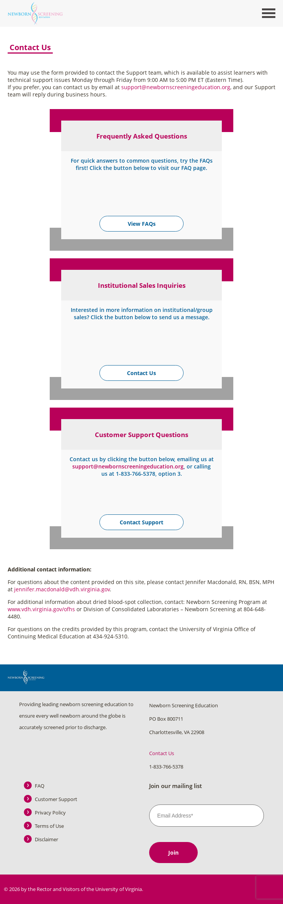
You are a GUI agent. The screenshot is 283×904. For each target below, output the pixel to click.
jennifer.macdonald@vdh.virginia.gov (62, 589)
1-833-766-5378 (166, 767)
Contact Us (141, 373)
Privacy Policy (50, 812)
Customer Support (56, 799)
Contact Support (141, 522)
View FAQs (142, 223)
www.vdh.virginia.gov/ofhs (41, 609)
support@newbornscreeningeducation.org (175, 87)
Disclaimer (46, 839)
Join (173, 852)
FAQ (39, 786)
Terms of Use (49, 826)
